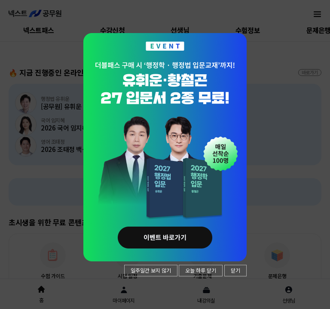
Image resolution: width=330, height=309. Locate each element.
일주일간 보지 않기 (151, 270)
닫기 (235, 270)
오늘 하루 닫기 (200, 270)
